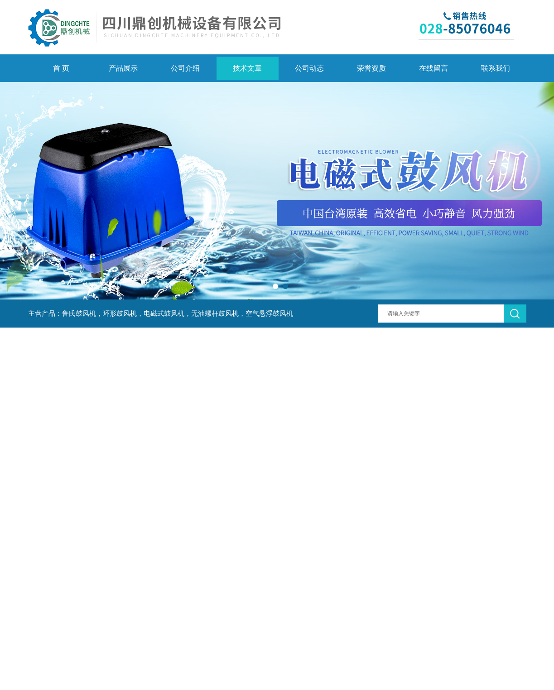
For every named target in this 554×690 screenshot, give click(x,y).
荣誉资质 (371, 68)
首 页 (61, 68)
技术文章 (247, 68)
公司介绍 (185, 68)
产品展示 (123, 68)
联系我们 (495, 68)
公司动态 (309, 68)
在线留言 (433, 68)
